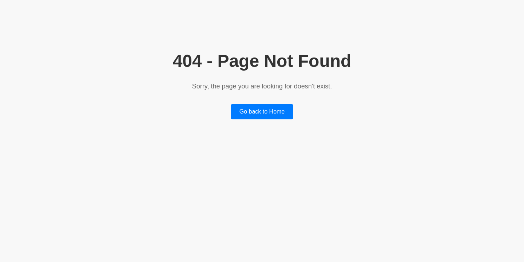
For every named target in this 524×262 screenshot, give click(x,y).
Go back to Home (262, 111)
